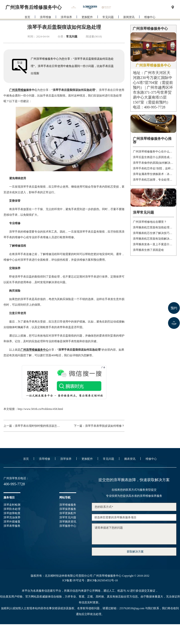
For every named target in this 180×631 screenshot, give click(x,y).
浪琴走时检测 (12, 504)
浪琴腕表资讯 (67, 521)
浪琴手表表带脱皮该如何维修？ (104, 425)
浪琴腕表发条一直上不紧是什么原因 (153, 244)
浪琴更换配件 (67, 513)
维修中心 (149, 25)
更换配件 (87, 25)
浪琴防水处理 (12, 509)
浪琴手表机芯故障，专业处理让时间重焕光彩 (153, 179)
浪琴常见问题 (67, 517)
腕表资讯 (129, 458)
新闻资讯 (129, 25)
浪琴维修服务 (67, 504)
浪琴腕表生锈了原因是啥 (148, 250)
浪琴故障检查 (12, 513)
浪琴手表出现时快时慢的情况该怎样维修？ (41, 425)
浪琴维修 (45, 25)
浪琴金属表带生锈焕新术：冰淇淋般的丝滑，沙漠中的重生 (153, 174)
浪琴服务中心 (67, 525)
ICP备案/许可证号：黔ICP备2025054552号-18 (90, 580)
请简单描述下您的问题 (134, 534)
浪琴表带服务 (12, 525)
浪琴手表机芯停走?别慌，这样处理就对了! (153, 168)
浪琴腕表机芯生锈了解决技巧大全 (153, 233)
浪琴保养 (66, 25)
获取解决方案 (135, 551)
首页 (27, 25)
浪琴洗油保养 (12, 517)
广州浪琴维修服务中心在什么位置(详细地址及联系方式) (153, 151)
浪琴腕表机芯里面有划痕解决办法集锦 (153, 238)
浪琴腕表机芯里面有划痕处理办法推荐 (153, 227)
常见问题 (108, 25)
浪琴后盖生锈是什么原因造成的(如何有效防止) (153, 157)
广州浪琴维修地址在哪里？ (150, 221)
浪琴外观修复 (12, 521)
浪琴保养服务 (67, 509)
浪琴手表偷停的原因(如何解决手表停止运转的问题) (153, 162)
